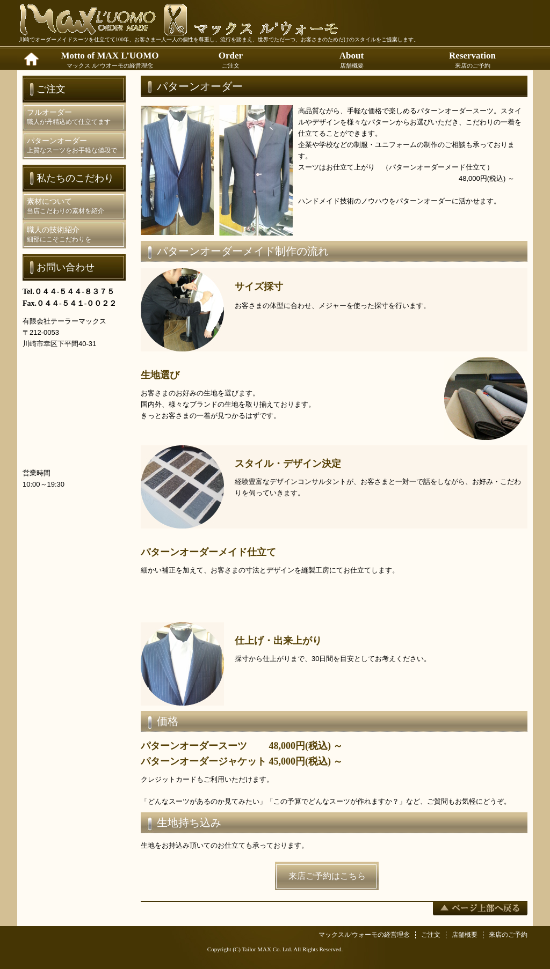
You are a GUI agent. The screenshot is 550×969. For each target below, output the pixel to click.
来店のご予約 (508, 934)
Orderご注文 (231, 59)
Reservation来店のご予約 (472, 59)
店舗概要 (464, 934)
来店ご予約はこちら (327, 875)
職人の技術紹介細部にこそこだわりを (59, 234)
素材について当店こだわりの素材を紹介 (65, 206)
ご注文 (430, 934)
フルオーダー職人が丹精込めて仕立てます (69, 117)
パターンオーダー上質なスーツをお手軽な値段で (72, 145)
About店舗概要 (351, 59)
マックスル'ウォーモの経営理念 (364, 934)
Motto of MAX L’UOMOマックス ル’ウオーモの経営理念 (109, 59)
